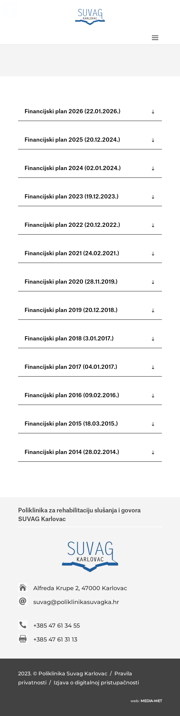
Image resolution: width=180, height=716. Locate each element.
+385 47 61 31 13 (55, 639)
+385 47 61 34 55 (56, 625)
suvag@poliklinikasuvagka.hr (76, 602)
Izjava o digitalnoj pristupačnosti (96, 683)
